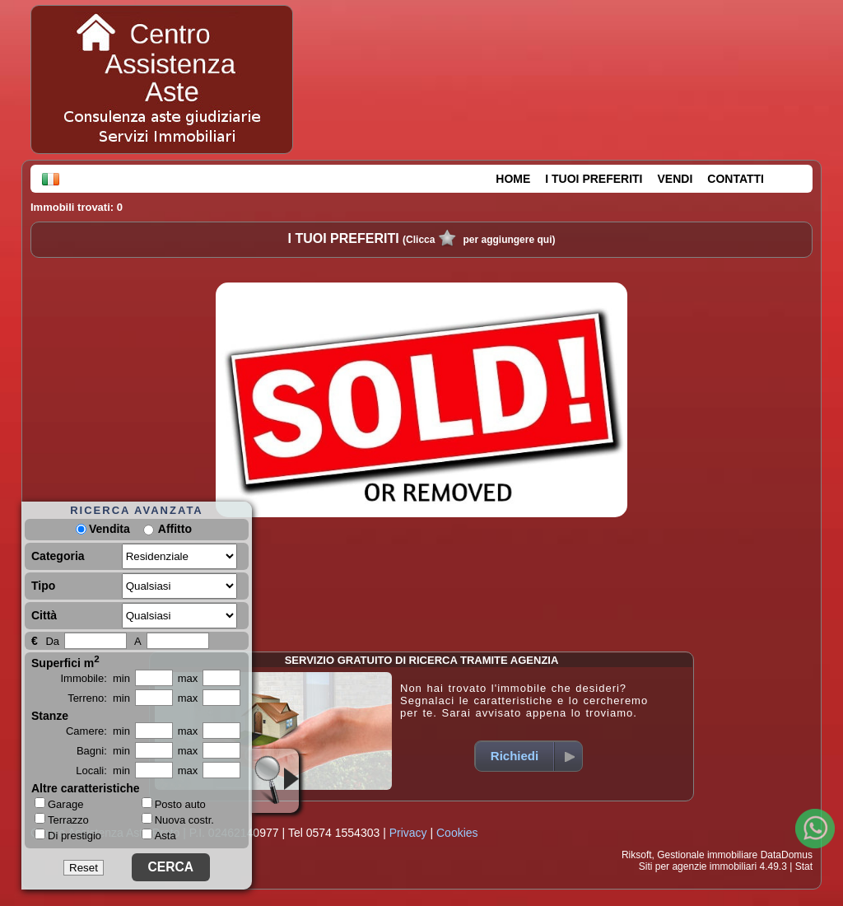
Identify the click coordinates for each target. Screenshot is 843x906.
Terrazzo (62, 819)
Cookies (457, 832)
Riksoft (637, 855)
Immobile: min (95, 678)
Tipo (43, 585)
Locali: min (103, 770)
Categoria (58, 556)
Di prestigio (68, 835)
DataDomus (787, 855)
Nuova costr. (178, 820)
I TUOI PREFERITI (593, 178)
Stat (804, 866)
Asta (159, 835)
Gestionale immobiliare (707, 855)
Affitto (175, 528)
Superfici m (65, 661)
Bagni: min (103, 751)
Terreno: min (99, 698)
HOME (513, 178)
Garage (59, 803)
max (188, 678)
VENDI (675, 178)
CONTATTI (735, 178)
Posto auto (174, 804)
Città (44, 615)
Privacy (408, 832)
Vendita (103, 528)
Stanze (49, 715)
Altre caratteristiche (85, 788)
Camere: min (98, 731)
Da (52, 641)
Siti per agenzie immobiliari (698, 866)
